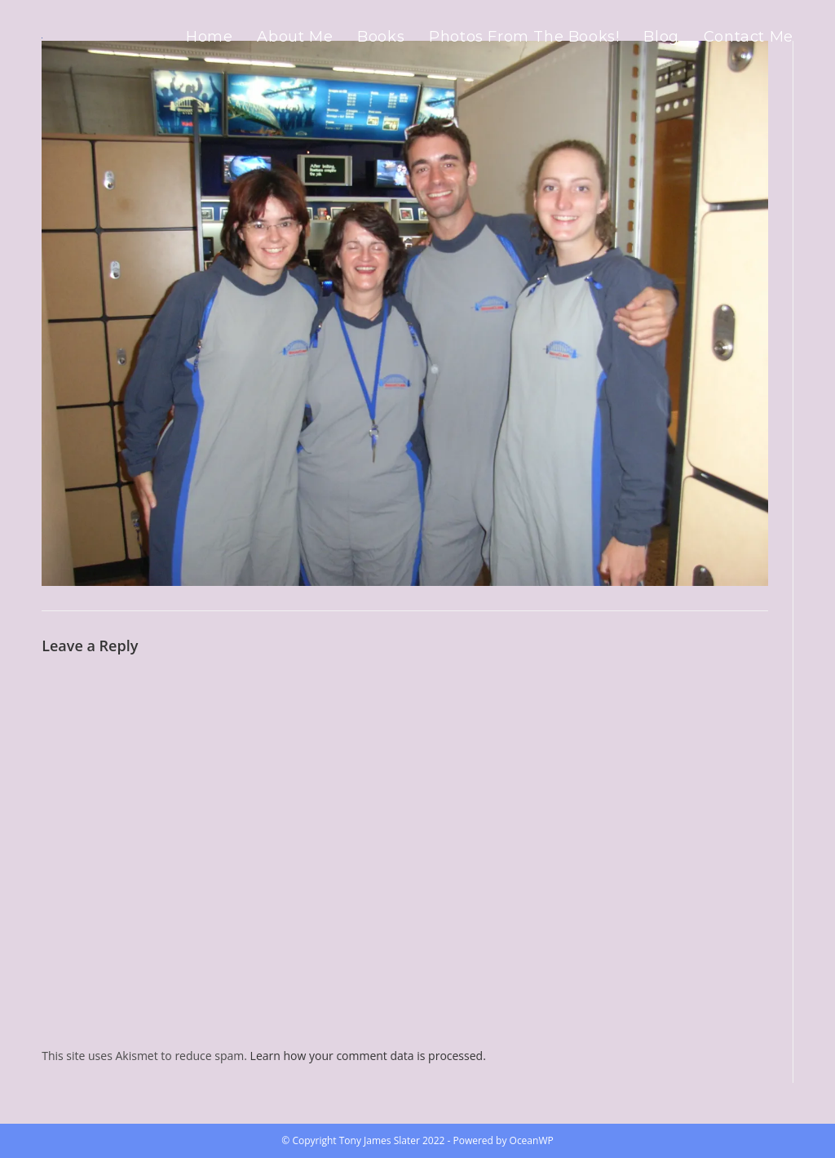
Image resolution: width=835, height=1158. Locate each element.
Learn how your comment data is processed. (368, 1055)
